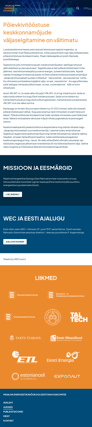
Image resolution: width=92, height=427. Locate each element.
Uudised (8, 407)
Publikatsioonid (13, 411)
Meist (6, 416)
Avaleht (8, 402)
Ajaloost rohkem (15, 241)
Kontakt (8, 420)
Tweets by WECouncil (14, 259)
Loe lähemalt (13, 194)
